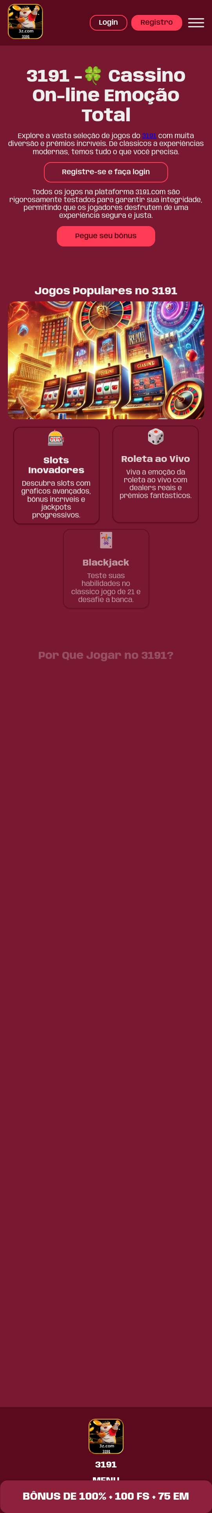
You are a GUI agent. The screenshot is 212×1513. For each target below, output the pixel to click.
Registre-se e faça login (106, 172)
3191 (149, 136)
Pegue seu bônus (106, 236)
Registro (157, 22)
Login (108, 22)
